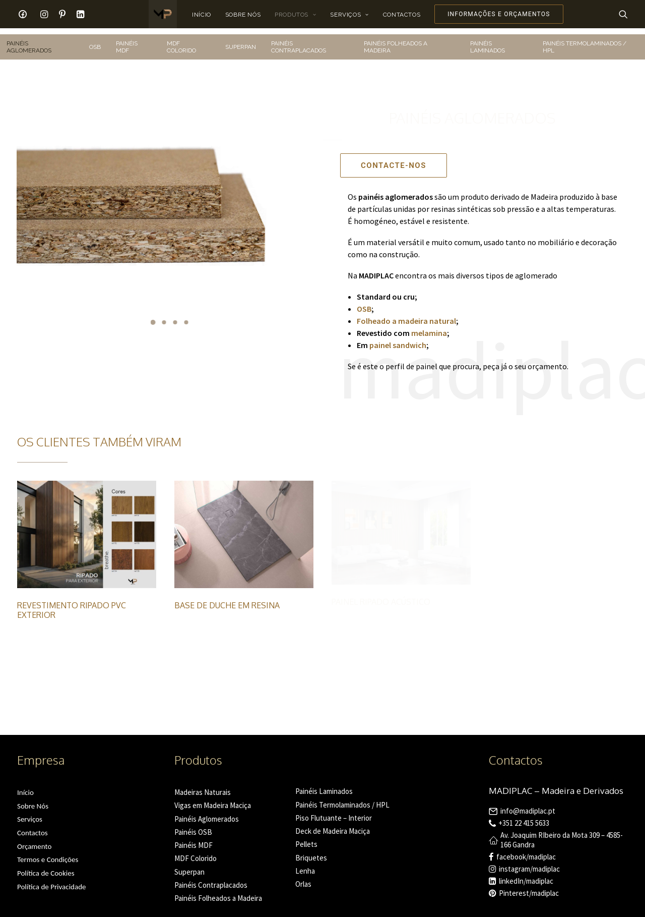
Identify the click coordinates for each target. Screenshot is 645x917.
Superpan (189, 866)
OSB (95, 40)
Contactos (401, 14)
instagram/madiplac (529, 863)
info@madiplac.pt (527, 805)
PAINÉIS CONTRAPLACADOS (298, 41)
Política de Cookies (46, 867)
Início (201, 14)
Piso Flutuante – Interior (333, 812)
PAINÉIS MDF (127, 41)
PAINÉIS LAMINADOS (487, 41)
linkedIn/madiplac (526, 875)
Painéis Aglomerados (206, 813)
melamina (428, 327)
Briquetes (311, 851)
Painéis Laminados (324, 785)
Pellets (306, 838)
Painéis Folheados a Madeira (218, 892)
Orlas (303, 878)
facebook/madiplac (526, 850)
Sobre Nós (243, 14)
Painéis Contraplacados (210, 879)
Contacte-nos (393, 159)
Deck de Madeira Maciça (332, 825)
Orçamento (34, 840)
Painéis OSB (193, 826)
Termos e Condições (47, 853)
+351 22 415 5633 (523, 817)
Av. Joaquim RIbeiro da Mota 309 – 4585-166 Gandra (561, 833)
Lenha (305, 865)
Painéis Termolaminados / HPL (342, 799)
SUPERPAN (240, 40)
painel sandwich (397, 339)
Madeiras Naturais (202, 786)
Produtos (295, 14)
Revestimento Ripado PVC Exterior (71, 604)
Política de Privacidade (51, 880)
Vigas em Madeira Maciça (212, 799)
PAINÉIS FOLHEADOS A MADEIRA (395, 41)
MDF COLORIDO (181, 41)
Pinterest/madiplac (529, 887)
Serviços (349, 14)
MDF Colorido (195, 852)
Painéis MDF (193, 839)
